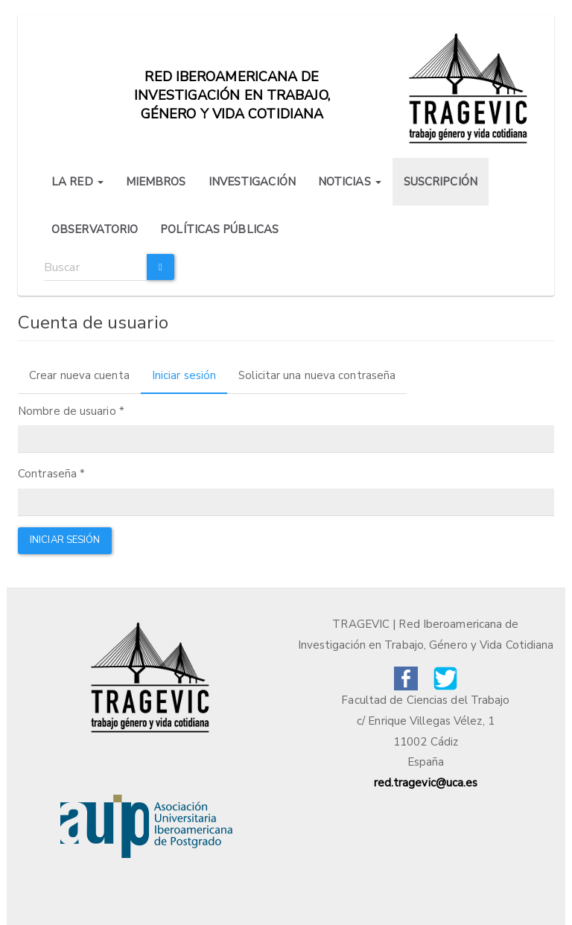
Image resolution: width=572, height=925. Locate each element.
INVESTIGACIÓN (252, 181)
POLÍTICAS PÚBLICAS (219, 229)
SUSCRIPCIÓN (440, 181)
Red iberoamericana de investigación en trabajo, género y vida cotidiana (232, 84)
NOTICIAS (349, 181)
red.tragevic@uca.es (426, 782)
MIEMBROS (156, 181)
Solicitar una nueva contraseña (316, 375)
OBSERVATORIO (94, 229)
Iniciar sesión (189, 380)
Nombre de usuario (71, 411)
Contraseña (51, 473)
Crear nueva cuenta (79, 375)
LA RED (77, 181)
